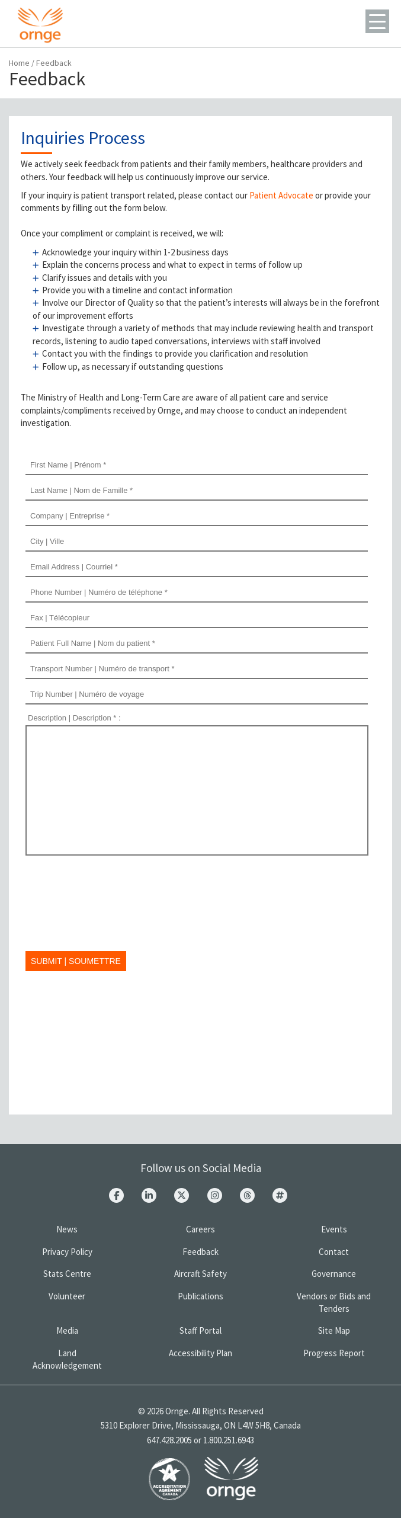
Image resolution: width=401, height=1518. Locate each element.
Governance (334, 1273)
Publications (200, 1296)
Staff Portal (200, 1330)
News (67, 1229)
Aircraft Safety (200, 1273)
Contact (334, 1251)
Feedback (200, 1251)
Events (334, 1229)
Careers (200, 1229)
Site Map (334, 1330)
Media (67, 1330)
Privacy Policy (67, 1251)
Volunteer (67, 1296)
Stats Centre (67, 1273)
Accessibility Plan (200, 1353)
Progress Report (334, 1353)
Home (19, 62)
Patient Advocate (281, 195)
